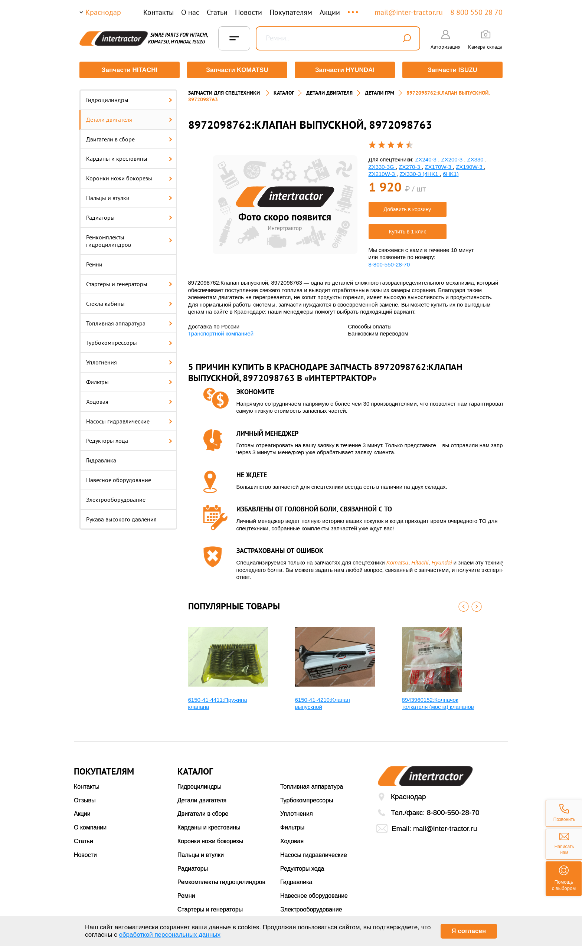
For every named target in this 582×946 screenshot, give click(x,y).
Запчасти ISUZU (452, 69)
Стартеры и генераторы (129, 284)
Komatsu (397, 562)
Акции (330, 12)
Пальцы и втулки (129, 198)
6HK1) (451, 174)
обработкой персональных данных (169, 934)
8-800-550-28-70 (389, 264)
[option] (285, 204)
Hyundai (442, 562)
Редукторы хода (129, 440)
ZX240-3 (426, 159)
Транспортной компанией (221, 333)
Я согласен (468, 930)
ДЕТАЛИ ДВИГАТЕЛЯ (329, 92)
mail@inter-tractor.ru (409, 12)
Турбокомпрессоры (129, 342)
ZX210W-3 (383, 174)
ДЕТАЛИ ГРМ (379, 92)
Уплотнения (129, 362)
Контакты (158, 12)
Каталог (284, 92)
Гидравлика (101, 460)
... (353, 8)
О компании (90, 827)
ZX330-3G (382, 167)
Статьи (217, 12)
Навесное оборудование (118, 480)
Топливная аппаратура (129, 323)
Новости (248, 12)
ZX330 (476, 159)
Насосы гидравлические (129, 421)
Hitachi (419, 562)
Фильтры (129, 382)
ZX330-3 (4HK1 (419, 174)
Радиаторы (129, 217)
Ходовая (129, 401)
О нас (190, 12)
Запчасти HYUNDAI (345, 69)
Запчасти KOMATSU (237, 69)
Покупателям (290, 12)
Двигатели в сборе (129, 139)
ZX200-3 (452, 159)
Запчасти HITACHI (129, 69)
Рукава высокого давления (121, 519)
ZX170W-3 (439, 167)
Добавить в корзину (407, 209)
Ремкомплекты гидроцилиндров (129, 241)
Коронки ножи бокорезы (129, 178)
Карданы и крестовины (129, 158)
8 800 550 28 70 (476, 12)
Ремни (94, 264)
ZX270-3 (410, 167)
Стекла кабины (129, 303)
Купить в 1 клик (407, 232)
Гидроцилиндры (129, 100)
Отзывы (85, 800)
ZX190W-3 (470, 167)
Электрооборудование (116, 499)
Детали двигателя (129, 119)
